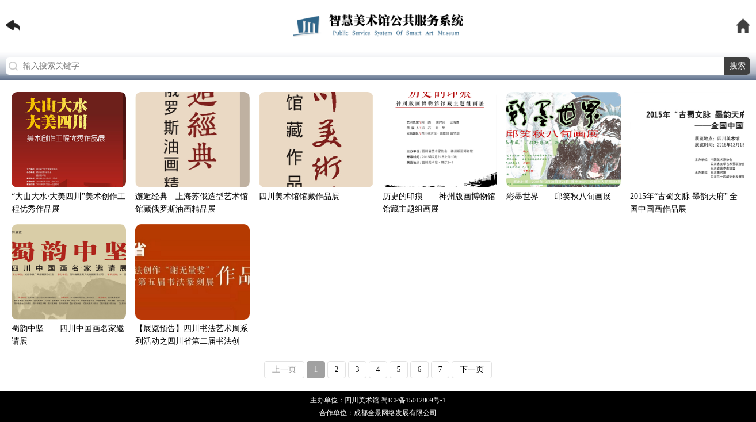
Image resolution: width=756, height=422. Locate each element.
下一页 (472, 369)
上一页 (284, 369)
